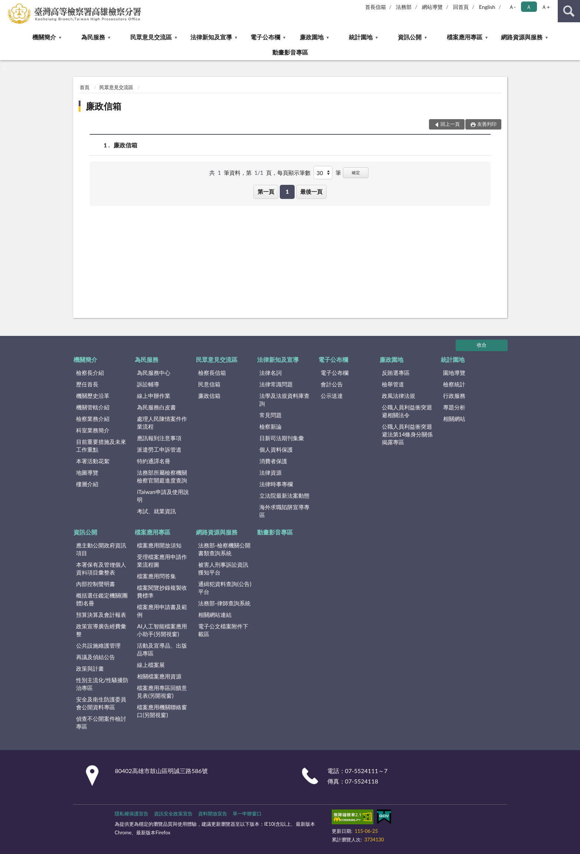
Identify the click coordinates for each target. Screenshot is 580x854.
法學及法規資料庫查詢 (284, 399)
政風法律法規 (398, 395)
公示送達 (332, 395)
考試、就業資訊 (156, 511)
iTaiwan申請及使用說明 (163, 495)
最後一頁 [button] (311, 191)
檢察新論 (270, 426)
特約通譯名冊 (153, 461)
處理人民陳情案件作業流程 (162, 422)
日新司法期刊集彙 (281, 438)
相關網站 (454, 418)
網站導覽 (432, 7)
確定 (356, 172)
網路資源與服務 (522, 36)
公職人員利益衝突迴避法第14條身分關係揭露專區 (407, 434)
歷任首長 (87, 384)
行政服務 (454, 395)
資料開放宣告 (212, 814)
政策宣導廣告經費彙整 (101, 630)
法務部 (404, 7)
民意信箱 (209, 384)
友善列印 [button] (487, 124)
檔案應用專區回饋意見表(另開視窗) (162, 691)
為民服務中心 (153, 372)
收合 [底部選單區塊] (481, 345)
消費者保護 (273, 461)
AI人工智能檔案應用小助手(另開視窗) (162, 630)
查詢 (569, 11)
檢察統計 (454, 384)
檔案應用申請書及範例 (162, 610)
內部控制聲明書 (95, 583)
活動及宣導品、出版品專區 (162, 649)
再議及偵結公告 (95, 657)
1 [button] (287, 191)
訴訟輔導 (148, 384)
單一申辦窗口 (247, 814)
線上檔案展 (151, 664)
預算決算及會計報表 (101, 614)
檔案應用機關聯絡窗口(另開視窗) (162, 711)
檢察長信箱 (212, 372)
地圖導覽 (87, 472)
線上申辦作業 (153, 395)
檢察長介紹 (90, 372)
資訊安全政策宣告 (173, 814)
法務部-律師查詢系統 (224, 603)
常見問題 (270, 415)
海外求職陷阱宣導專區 (284, 511)
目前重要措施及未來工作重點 (101, 445)
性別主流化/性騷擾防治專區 (102, 684)
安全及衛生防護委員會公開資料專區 (101, 703)
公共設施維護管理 (98, 645)
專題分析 (454, 407)
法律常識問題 (276, 384)
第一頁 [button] (266, 191)
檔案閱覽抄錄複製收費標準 (162, 591)
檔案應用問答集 (156, 576)
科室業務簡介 (92, 430)
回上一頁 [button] (450, 124)
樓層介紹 (87, 484)
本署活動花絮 (92, 461)
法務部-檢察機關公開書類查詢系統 (224, 549)
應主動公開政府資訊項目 (101, 549)
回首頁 (461, 7)
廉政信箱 (103, 106)
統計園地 (361, 36)
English (487, 7)
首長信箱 (375, 7)
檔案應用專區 (464, 36)
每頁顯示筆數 (294, 172)
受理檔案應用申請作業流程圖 (162, 560)
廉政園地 (312, 36)
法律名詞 (270, 372)
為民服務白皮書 (156, 407)
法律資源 (270, 472)
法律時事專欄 (276, 484)
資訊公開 (410, 36)
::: (6, 6)
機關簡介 (44, 36)
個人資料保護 (276, 449)
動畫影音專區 (290, 52)
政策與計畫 (90, 668)
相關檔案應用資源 (159, 676)
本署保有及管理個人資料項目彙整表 (101, 568)
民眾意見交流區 (151, 36)
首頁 (84, 87)
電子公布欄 (265, 36)
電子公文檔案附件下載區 (223, 630)
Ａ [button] (528, 7)
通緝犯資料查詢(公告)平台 (224, 587)
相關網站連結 (215, 614)
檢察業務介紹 (92, 418)
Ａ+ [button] (545, 7)
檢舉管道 (393, 384)
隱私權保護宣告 (131, 814)
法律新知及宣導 (211, 36)
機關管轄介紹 (92, 407)
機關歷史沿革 (92, 395)
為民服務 (93, 36)
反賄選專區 (396, 372)
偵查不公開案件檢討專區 (101, 722)
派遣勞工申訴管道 (159, 449)
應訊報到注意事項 (159, 438)
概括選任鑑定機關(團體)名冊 (102, 599)
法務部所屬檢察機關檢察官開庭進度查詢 (162, 476)
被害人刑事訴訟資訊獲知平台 (223, 568)
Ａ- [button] (512, 7)
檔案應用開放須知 (159, 545)
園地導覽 (454, 372)
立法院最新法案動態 (284, 495)
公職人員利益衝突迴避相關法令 (407, 411)
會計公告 (332, 384)
